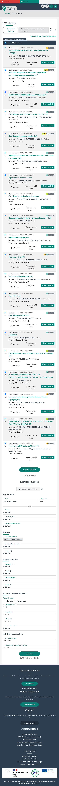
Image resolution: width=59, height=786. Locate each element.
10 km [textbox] (42, 501)
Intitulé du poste (16, 43)
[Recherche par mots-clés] (30, 489)
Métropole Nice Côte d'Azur (27, 240)
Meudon (20, 78)
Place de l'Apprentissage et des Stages (29, 762)
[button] (42, 489)
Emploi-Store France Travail (29, 764)
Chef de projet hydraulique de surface (24, 196)
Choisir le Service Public (29, 759)
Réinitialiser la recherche (29, 658)
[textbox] (20, 501)
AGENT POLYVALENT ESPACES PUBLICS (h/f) (27, 95)
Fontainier (13, 335)
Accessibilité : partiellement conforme (29, 745)
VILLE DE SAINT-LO (24, 359)
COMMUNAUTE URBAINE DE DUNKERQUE (33, 199)
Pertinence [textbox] (7, 640)
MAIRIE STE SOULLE (25, 181)
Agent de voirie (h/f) (17, 257)
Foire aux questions (29, 739)
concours (6, 2)
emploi (24, 2)
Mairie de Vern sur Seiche (26, 98)
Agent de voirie (15, 296)
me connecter (29, 704)
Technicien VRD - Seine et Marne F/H (24, 446)
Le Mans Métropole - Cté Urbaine (29, 161)
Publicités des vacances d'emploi (29, 737)
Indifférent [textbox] (7, 614)
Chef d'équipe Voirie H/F (19, 315)
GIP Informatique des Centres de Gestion (36, 781)
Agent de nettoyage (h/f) (19, 237)
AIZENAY (21, 380)
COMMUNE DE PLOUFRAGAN (28, 299)
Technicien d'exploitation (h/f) (21, 276)
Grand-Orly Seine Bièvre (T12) (28, 279)
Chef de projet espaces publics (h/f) (23, 136)
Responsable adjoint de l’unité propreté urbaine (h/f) (30, 218)
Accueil (7, 13)
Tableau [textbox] (6, 647)
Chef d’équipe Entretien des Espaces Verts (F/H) (28, 114)
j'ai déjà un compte (29, 688)
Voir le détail (47, 62)
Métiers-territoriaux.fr (29, 756)
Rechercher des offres (29, 734)
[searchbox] (29, 512)
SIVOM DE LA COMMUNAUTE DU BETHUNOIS (34, 117)
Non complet (21, 601)
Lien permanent (29, 475)
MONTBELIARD (23, 221)
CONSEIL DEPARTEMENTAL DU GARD (31, 56)
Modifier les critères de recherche (43, 36)
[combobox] (20, 500)
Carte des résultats (11, 30)
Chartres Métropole (24, 318)
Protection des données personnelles (29, 742)
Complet (10, 601)
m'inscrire (29, 684)
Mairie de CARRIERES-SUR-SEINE (29, 139)
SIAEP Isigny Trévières (25, 338)
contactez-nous (29, 723)
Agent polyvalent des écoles (20, 177)
